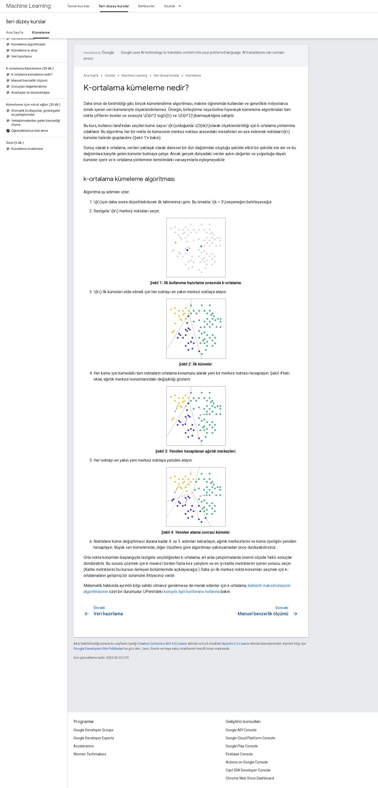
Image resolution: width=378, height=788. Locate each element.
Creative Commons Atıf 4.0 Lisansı (162, 643)
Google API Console (241, 730)
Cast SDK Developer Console (248, 770)
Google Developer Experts (93, 738)
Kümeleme (193, 75)
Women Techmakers (89, 754)
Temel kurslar (78, 6)
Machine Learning (28, 6)
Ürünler (110, 75)
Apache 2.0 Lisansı (235, 643)
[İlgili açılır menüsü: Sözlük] (181, 6)
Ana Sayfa (14, 32)
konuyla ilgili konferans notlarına (192, 591)
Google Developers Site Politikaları (98, 648)
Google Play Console (242, 746)
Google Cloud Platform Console (250, 738)
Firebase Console (239, 754)
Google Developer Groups (93, 730)
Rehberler (146, 6)
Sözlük (169, 6)
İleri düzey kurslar (26, 22)
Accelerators (83, 746)
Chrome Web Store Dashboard (250, 778)
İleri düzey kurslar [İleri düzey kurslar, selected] (114, 6)
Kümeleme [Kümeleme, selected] (41, 32)
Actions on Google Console (247, 762)
